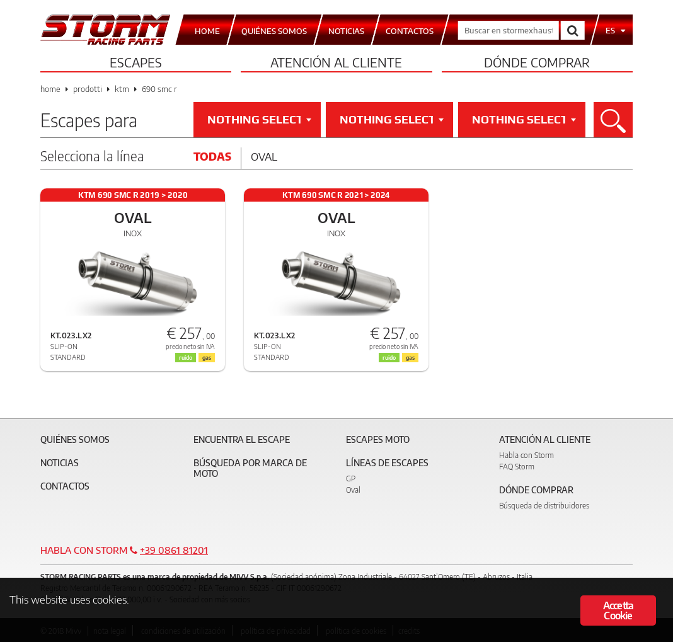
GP (350, 478)
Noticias (59, 462)
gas (206, 357)
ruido (185, 357)
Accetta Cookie (618, 611)
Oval (264, 156)
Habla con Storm (526, 455)
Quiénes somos (75, 439)
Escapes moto (378, 439)
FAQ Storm (516, 466)
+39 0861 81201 (174, 550)
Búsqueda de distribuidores (544, 505)
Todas (212, 156)
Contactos (64, 486)
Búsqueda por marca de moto (250, 468)
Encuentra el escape (241, 439)
